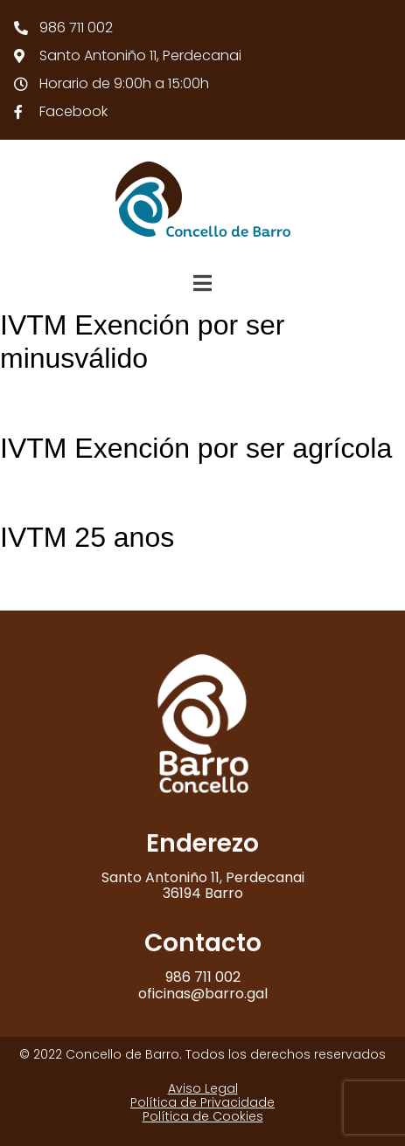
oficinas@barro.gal (203, 994)
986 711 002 (203, 977)
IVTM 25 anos (87, 537)
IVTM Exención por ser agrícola (196, 448)
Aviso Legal (203, 1088)
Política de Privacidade (202, 1102)
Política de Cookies (203, 1116)
